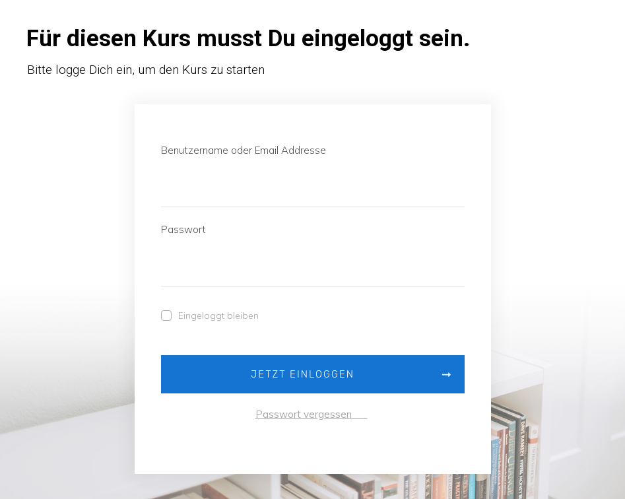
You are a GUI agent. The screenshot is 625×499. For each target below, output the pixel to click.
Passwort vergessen (311, 414)
